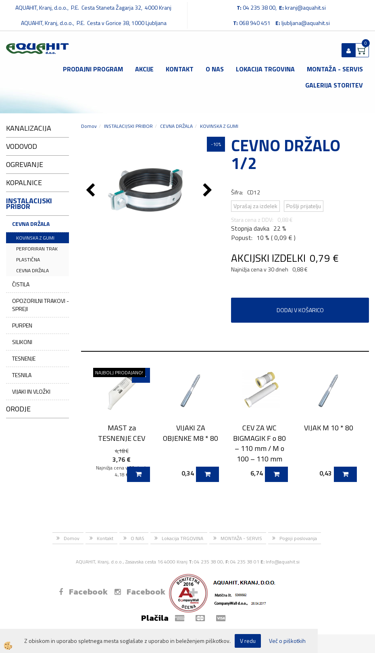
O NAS (215, 69)
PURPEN (22, 325)
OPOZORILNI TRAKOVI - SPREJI (40, 304)
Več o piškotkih (287, 641)
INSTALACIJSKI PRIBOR (128, 126)
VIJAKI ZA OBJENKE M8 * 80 (190, 432)
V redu (248, 640)
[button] (208, 190)
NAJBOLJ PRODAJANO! (119, 372)
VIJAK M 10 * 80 (328, 427)
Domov (89, 126)
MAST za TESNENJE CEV (121, 432)
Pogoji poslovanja (298, 538)
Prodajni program (93, 69)
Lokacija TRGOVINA (265, 69)
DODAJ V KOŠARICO (300, 310)
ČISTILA (20, 284)
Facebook (83, 592)
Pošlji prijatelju (303, 206)
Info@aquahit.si (283, 561)
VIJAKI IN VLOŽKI (31, 391)
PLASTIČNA (28, 259)
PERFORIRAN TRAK (37, 248)
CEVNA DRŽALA (31, 223)
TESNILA (21, 375)
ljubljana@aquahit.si (305, 23)
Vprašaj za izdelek (255, 206)
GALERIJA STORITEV (334, 85)
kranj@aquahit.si (305, 7)
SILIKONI (22, 342)
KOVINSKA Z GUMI (35, 238)
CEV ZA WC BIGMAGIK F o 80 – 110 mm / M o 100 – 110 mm (259, 443)
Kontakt (180, 69)
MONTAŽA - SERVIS (335, 69)
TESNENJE (23, 358)
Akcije (144, 69)
